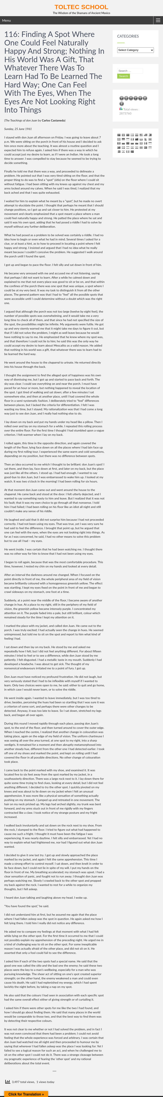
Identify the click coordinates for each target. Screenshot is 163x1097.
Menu (6, 20)
